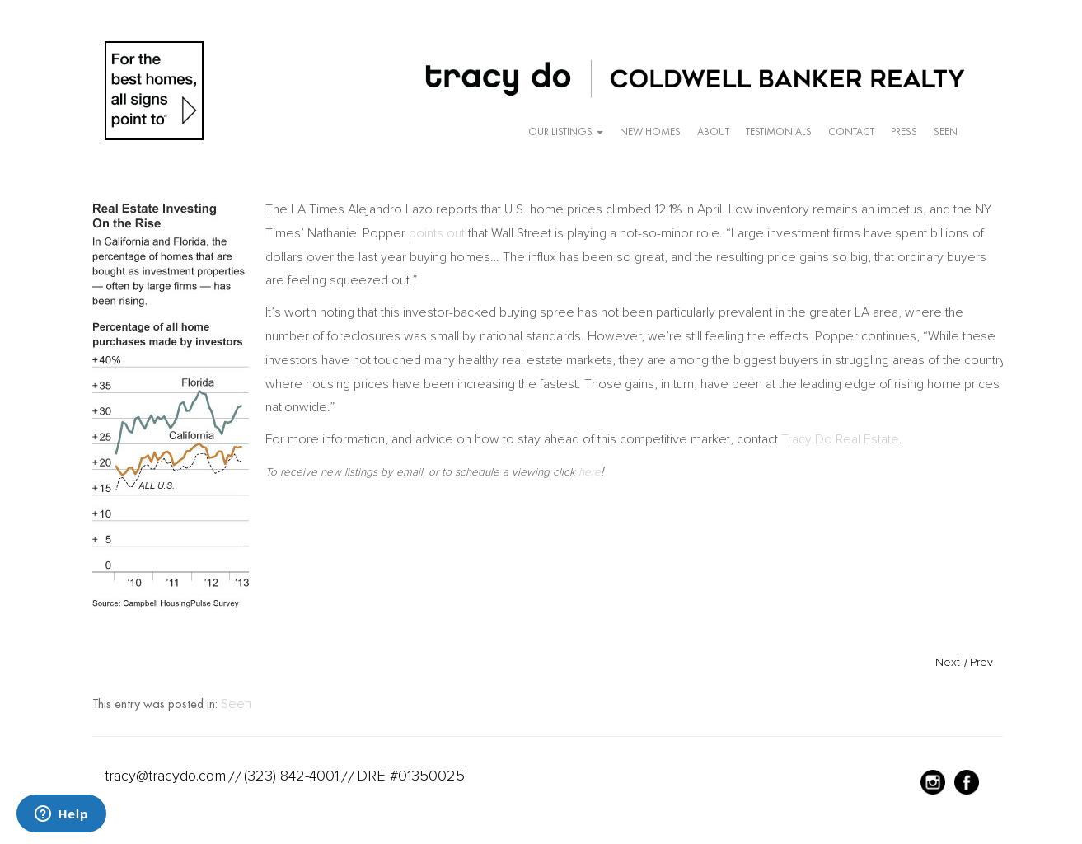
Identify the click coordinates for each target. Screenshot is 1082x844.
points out (437, 233)
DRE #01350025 (411, 776)
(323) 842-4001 (291, 776)
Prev (981, 662)
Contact (851, 131)
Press (904, 131)
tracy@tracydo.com (165, 776)
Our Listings (565, 131)
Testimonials (779, 131)
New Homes (650, 131)
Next (947, 662)
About (713, 131)
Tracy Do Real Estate (840, 439)
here (589, 472)
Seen (946, 131)
